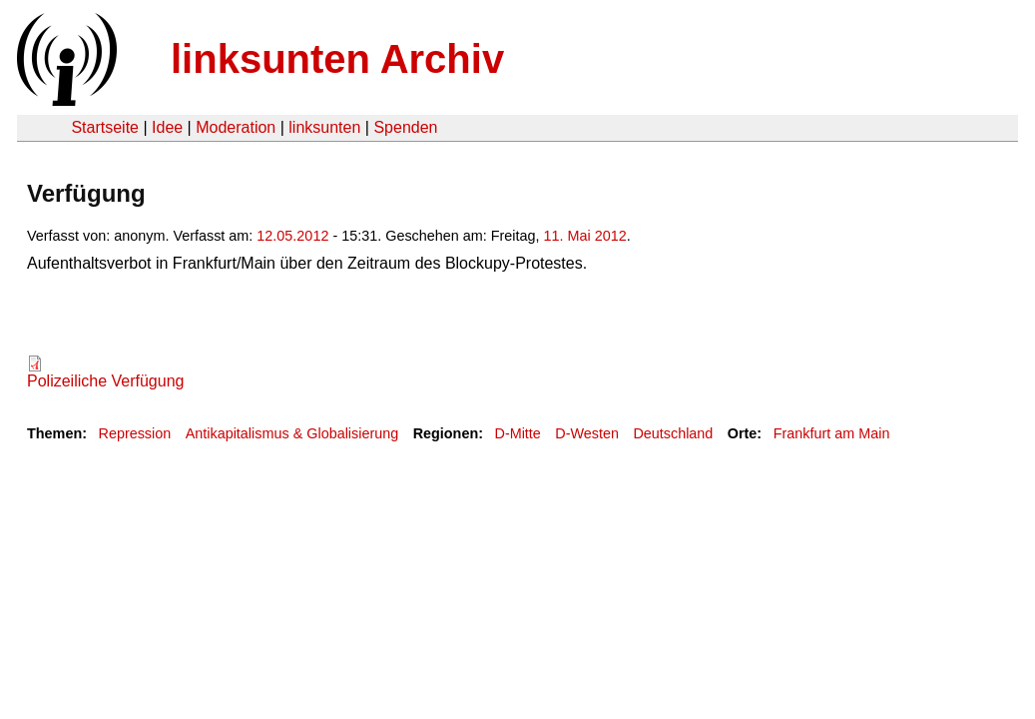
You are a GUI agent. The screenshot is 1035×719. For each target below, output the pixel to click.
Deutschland (673, 433)
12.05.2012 (292, 236)
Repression (134, 433)
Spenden (405, 127)
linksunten (324, 127)
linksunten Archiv (337, 59)
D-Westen (587, 433)
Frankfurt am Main (832, 433)
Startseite (105, 127)
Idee (167, 127)
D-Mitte (518, 433)
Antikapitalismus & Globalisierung (292, 433)
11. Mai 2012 (585, 236)
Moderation (235, 127)
